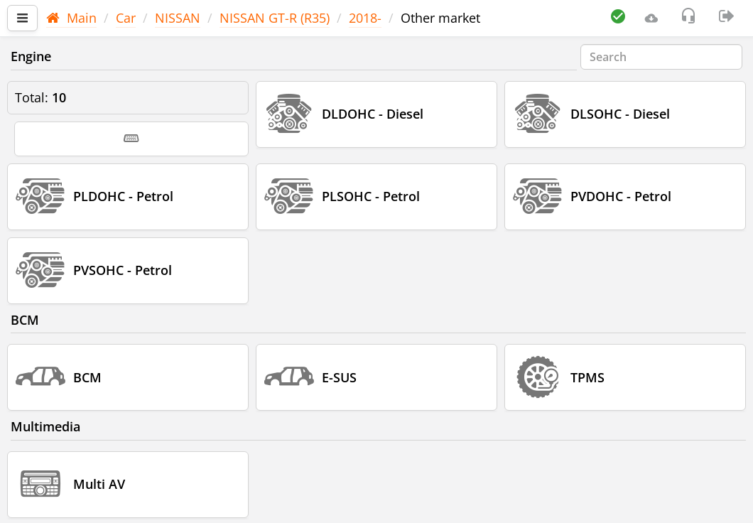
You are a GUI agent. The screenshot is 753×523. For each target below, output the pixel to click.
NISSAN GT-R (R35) (275, 17)
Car (126, 17)
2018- (365, 17)
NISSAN (177, 17)
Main (71, 17)
